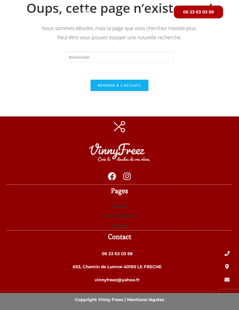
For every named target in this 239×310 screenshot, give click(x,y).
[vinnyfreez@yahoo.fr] (227, 279)
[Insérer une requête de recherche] (119, 57)
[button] (85, 12)
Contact (119, 225)
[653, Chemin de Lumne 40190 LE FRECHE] (227, 266)
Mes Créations (119, 215)
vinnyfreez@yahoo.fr (117, 279)
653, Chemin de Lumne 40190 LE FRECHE (117, 266)
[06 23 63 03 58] (227, 253)
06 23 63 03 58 (117, 253)
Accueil (119, 206)
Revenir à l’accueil (119, 85)
